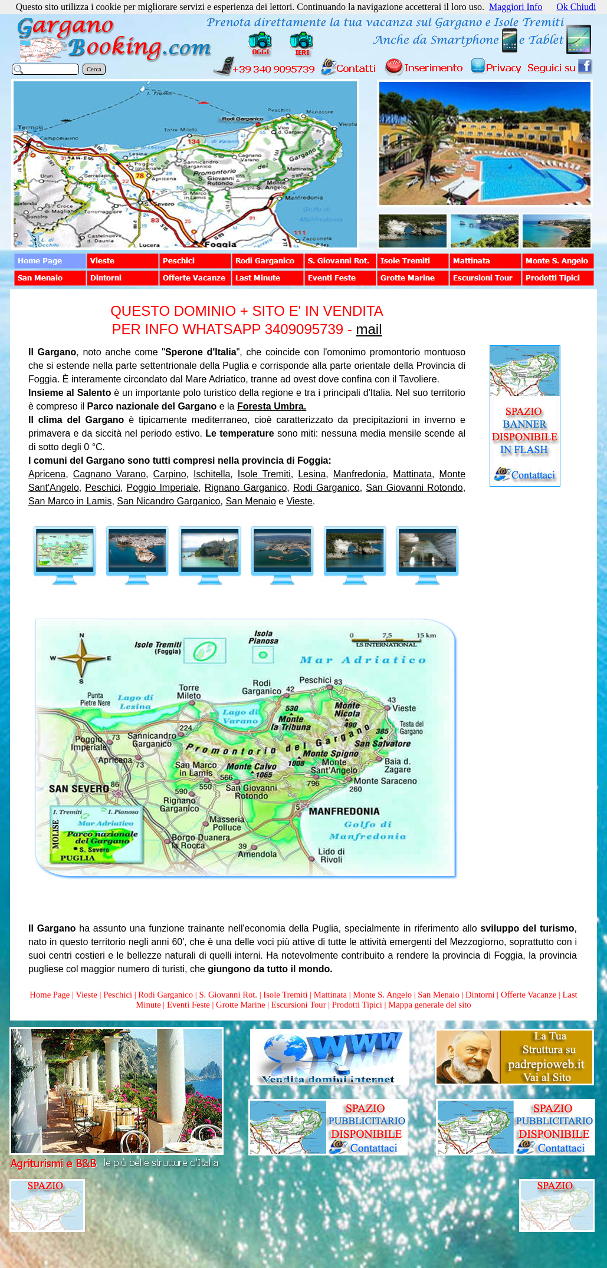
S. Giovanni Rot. (228, 994)
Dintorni (480, 994)
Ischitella (211, 474)
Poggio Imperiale (163, 488)
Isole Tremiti (264, 474)
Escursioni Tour (298, 1004)
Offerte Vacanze (528, 994)
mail (369, 329)
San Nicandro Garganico (168, 501)
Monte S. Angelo (382, 994)
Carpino (169, 474)
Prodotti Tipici (357, 1004)
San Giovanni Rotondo (414, 488)
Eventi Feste (189, 1004)
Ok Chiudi (576, 7)
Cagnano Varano (109, 474)
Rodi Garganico (326, 488)
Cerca (94, 69)
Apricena (46, 474)
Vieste (300, 501)
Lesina (312, 474)
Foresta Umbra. (271, 406)
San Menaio (250, 501)
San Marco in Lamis (69, 501)
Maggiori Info (515, 7)
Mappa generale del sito (429, 1004)
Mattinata (412, 474)
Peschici (102, 488)
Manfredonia (359, 474)
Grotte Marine (240, 1004)
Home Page (49, 994)
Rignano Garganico (246, 488)
